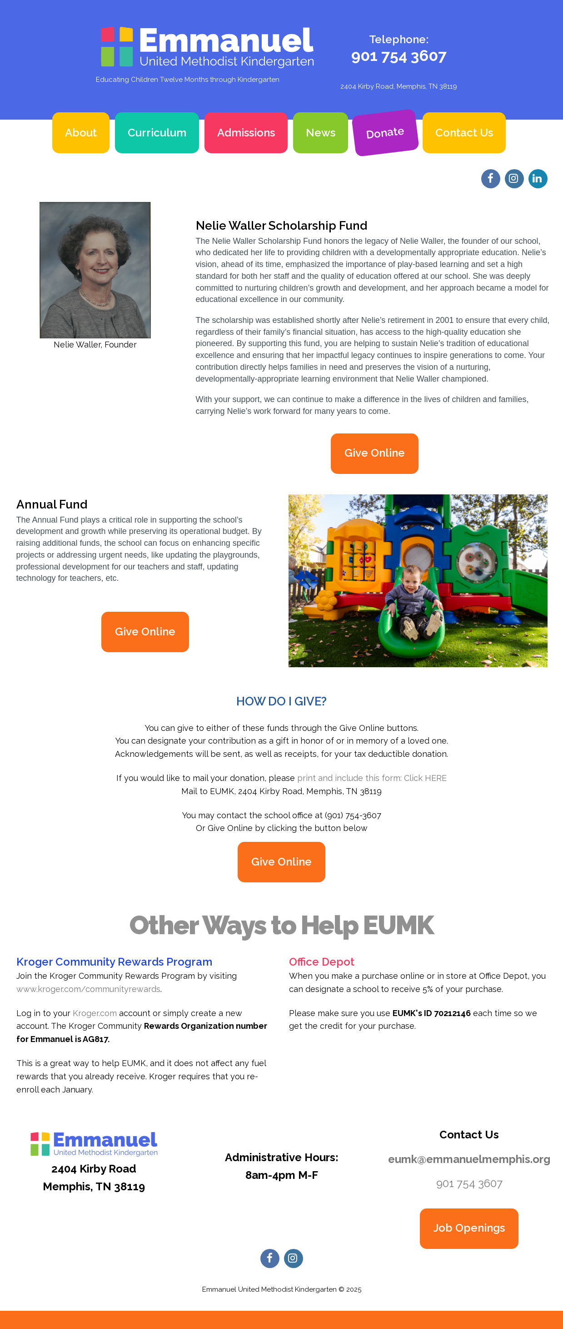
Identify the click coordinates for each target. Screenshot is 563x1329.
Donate (385, 132)
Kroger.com (96, 1013)
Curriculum (157, 132)
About (81, 132)
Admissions (246, 132)
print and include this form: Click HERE (372, 778)
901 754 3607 (399, 55)
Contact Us (464, 132)
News (320, 132)
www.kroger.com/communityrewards (88, 989)
